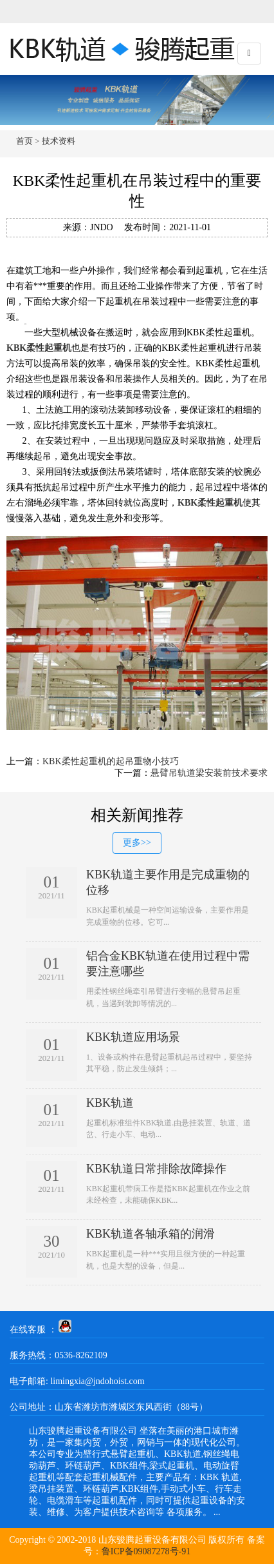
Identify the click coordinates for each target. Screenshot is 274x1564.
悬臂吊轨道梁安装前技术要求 (209, 773)
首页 (24, 141)
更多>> (137, 842)
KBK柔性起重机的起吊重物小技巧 (110, 761)
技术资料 (58, 141)
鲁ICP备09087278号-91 (146, 1551)
